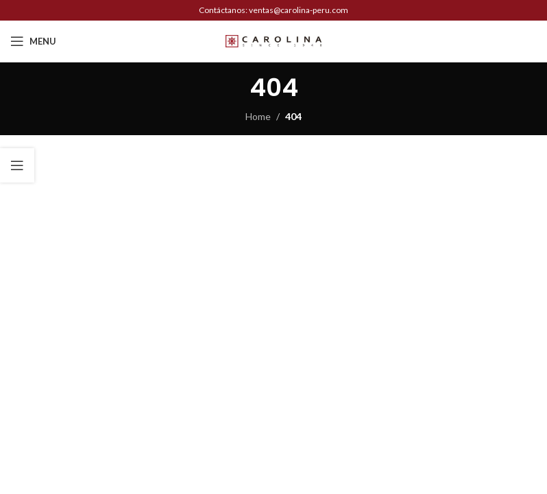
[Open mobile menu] (33, 41)
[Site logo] (273, 40)
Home (258, 116)
